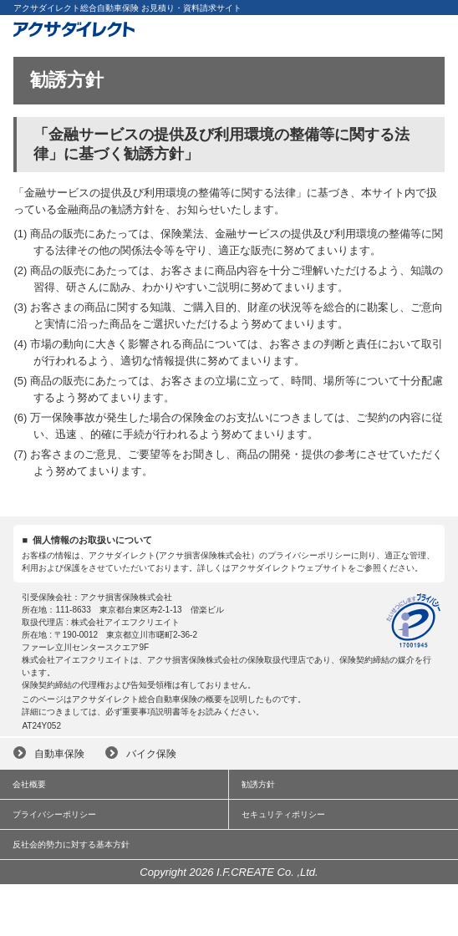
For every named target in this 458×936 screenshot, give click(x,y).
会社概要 (29, 784)
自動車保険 (59, 754)
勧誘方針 (258, 784)
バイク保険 (151, 754)
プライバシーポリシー (54, 814)
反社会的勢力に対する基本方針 (71, 844)
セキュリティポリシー (283, 814)
